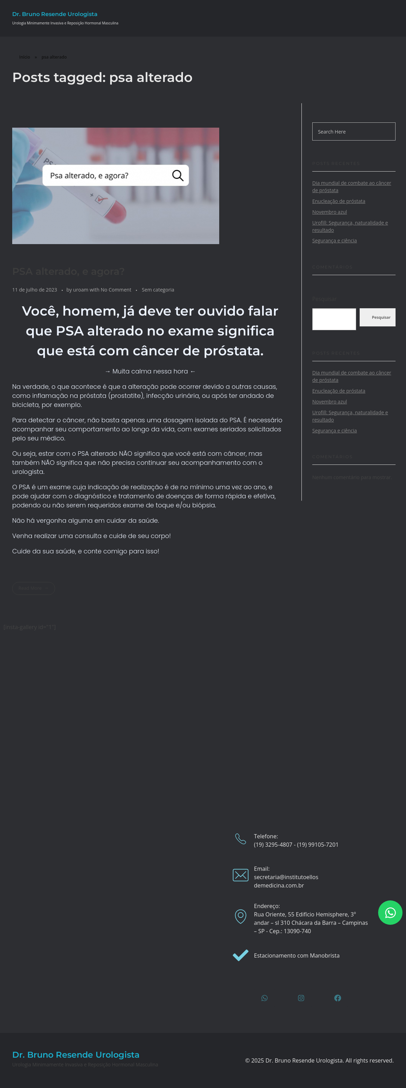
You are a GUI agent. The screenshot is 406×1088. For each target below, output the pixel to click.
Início (24, 57)
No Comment (116, 289)
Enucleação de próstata (338, 201)
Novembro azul (329, 212)
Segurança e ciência (334, 240)
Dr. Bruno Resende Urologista (55, 14)
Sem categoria (158, 289)
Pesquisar (324, 299)
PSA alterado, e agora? (68, 271)
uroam (81, 289)
